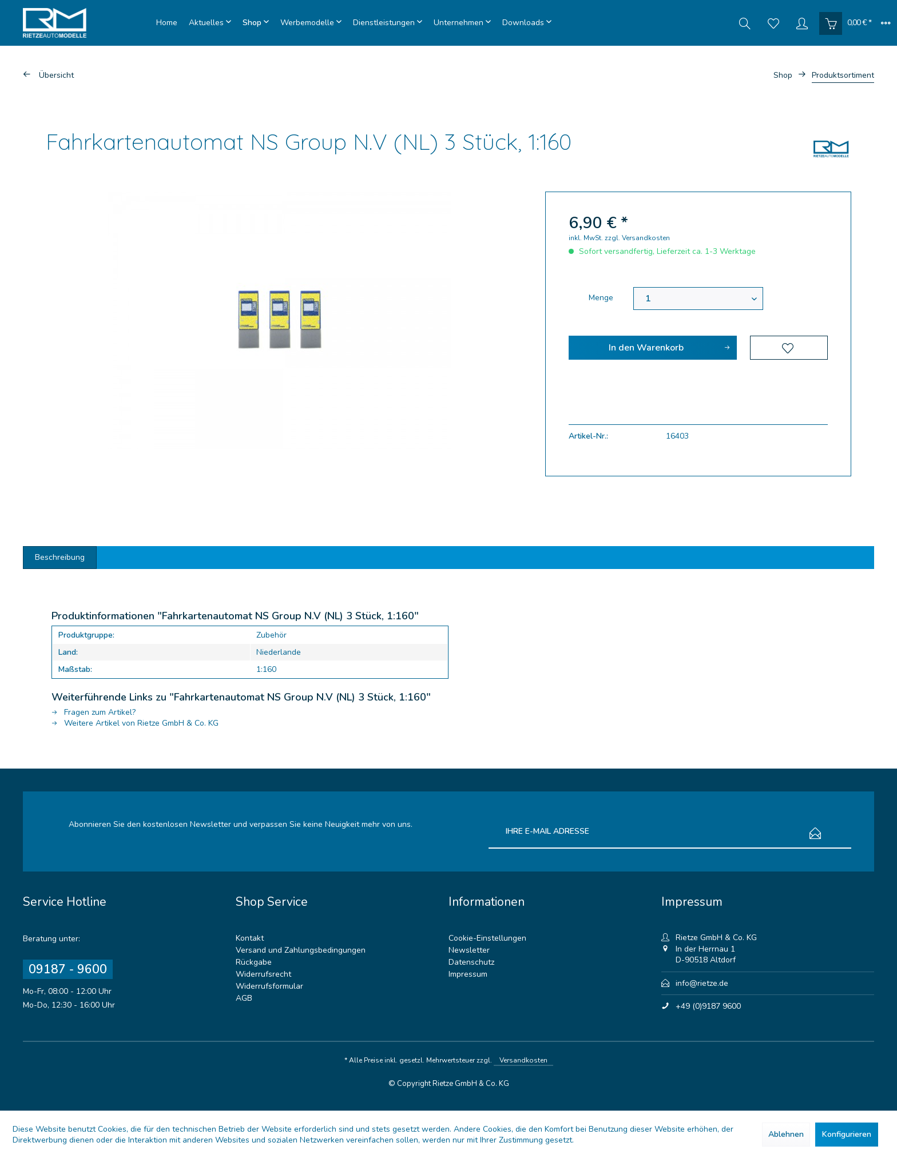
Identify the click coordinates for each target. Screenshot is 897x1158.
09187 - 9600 (68, 969)
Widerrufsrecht (263, 974)
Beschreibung (60, 557)
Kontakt (250, 938)
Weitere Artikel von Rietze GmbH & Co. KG (135, 723)
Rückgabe (254, 962)
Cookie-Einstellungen (487, 938)
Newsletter (469, 950)
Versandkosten (523, 1060)
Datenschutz (471, 962)
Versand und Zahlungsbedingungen (301, 950)
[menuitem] (166, 23)
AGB (244, 998)
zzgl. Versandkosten (637, 237)
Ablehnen (786, 1134)
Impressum (468, 974)
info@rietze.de (702, 983)
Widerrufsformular (269, 986)
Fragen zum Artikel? (93, 712)
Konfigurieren (846, 1134)
